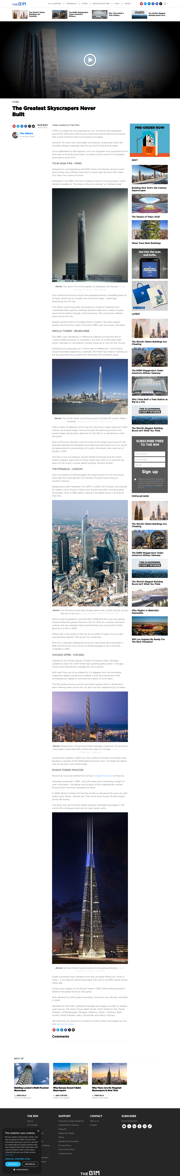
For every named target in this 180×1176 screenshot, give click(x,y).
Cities (85, 4)
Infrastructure (101, 4)
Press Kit (62, 1129)
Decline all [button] (30, 1164)
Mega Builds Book (35, 1133)
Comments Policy (66, 1149)
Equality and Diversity (68, 1141)
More (127, 4)
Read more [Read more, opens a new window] (9, 1155)
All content (54, 4)
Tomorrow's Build (35, 1141)
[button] (22, 1158)
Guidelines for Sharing (68, 1125)
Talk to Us (94, 1121)
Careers (93, 1125)
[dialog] (22, 1150)
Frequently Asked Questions (71, 1121)
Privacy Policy (149, 487)
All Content (32, 1125)
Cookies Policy (65, 1153)
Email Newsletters (129, 1121)
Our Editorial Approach (38, 1157)
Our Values (32, 1153)
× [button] (38, 1131)
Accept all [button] (13, 1164)
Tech (116, 4)
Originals (71, 4)
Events (30, 1149)
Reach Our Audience (36, 1162)
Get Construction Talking (38, 1145)
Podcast (31, 1137)
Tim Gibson (26, 133)
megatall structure (103, 776)
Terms (61, 1137)
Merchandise (33, 1129)
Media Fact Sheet (66, 1133)
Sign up (150, 471)
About (30, 1121)
